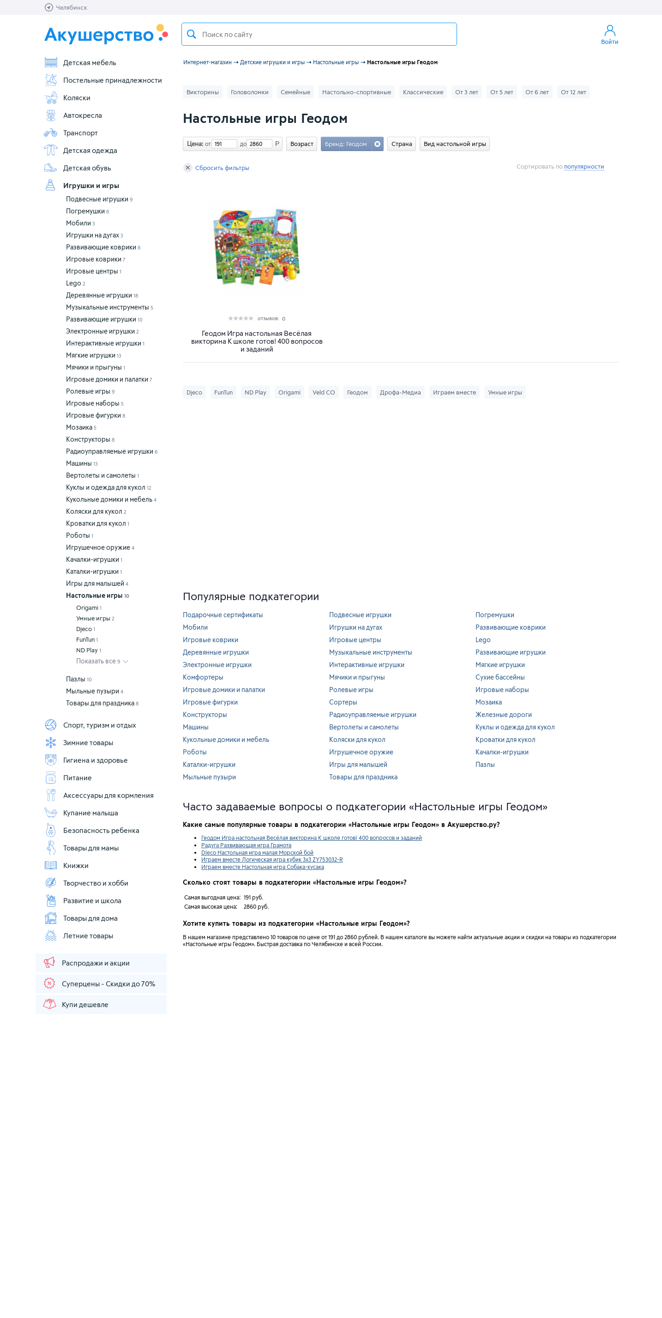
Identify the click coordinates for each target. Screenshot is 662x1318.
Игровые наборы (95, 403)
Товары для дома (80, 918)
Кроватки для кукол (97, 523)
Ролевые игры (90, 391)
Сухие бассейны (500, 677)
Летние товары (78, 935)
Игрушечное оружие (100, 547)
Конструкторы (90, 439)
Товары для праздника (102, 703)
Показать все (98, 661)
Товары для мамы (81, 847)
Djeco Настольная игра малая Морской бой (257, 852)
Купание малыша (80, 812)
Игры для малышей (97, 583)
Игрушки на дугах (94, 235)
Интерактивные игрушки (105, 343)
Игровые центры (93, 271)
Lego (75, 283)
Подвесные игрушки (99, 199)
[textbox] (319, 34)
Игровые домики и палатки (109, 379)
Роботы (79, 535)
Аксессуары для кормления (98, 795)
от (207, 143)
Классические (423, 92)
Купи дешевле (75, 1003)
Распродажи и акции (86, 962)
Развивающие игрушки (104, 319)
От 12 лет (573, 92)
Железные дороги (503, 714)
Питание (67, 777)
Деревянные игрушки (102, 295)
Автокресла (72, 115)
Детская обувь (77, 167)
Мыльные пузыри (94, 691)
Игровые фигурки (95, 415)
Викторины (203, 92)
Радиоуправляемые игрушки (112, 451)
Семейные (295, 92)
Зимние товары (78, 742)
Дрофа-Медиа (400, 392)
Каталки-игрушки (94, 571)
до (242, 143)
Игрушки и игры (81, 185)
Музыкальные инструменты (109, 307)
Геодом (357, 392)
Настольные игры (97, 595)
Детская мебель (79, 62)
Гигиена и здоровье (85, 760)
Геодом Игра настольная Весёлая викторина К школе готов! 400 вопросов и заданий (257, 341)
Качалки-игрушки (94, 559)
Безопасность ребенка (91, 830)
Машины (82, 463)
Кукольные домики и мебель (111, 499)
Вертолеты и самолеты (102, 475)
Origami (89, 607)
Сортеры (343, 702)
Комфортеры (203, 677)
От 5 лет (501, 92)
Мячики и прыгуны (95, 367)
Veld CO (324, 392)
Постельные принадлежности (102, 80)
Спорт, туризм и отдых (89, 724)
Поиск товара (191, 34)
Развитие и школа (82, 900)
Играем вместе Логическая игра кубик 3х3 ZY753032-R (272, 859)
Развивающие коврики (103, 247)
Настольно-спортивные (356, 92)
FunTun (87, 639)
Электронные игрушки (102, 331)
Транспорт (70, 132)
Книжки (66, 865)
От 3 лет (466, 92)
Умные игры (95, 618)
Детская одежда (80, 150)
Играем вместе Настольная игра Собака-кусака (262, 866)
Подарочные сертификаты (223, 615)
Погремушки (87, 211)
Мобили (80, 223)
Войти (610, 34)
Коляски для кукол (96, 511)
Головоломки (250, 92)
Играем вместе (454, 392)
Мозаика (81, 427)
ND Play (88, 650)
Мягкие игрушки (93, 355)
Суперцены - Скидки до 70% (98, 983)
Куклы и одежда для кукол (108, 487)
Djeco (85, 628)
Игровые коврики (96, 259)
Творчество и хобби (85, 882)
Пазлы (79, 679)
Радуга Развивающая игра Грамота (246, 845)
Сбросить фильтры (216, 167)
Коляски (66, 97)
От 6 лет (537, 92)
